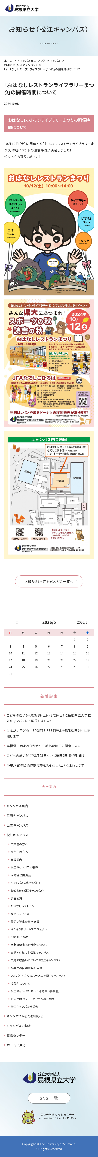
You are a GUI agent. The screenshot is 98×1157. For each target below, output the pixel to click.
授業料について (20, 983)
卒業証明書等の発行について (29, 945)
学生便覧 (16, 898)
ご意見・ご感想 (20, 937)
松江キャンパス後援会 (24, 1007)
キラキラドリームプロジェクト (29, 929)
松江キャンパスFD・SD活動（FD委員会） (35, 991)
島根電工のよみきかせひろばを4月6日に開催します (43, 745)
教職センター (16, 1035)
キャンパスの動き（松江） (26, 883)
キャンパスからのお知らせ (25, 1016)
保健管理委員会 (21, 875)
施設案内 (16, 860)
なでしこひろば (20, 914)
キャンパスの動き (19, 1025)
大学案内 (49, 786)
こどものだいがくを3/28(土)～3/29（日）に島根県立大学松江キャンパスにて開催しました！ (49, 718)
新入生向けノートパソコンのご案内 (32, 999)
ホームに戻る (16, 1045)
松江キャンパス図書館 (24, 867)
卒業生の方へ (19, 844)
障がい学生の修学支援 (25, 921)
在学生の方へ (19, 852)
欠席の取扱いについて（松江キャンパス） (36, 960)
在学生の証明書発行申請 (26, 968)
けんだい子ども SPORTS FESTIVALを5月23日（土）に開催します (49, 733)
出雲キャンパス (17, 825)
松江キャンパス (17, 834)
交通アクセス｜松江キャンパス (30, 952)
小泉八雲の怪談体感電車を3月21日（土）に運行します (45, 765)
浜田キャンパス (17, 815)
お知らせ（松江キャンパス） (27, 891)
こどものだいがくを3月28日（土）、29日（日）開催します (46, 755)
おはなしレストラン (22, 906)
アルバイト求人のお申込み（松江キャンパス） (38, 976)
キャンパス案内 (17, 805)
